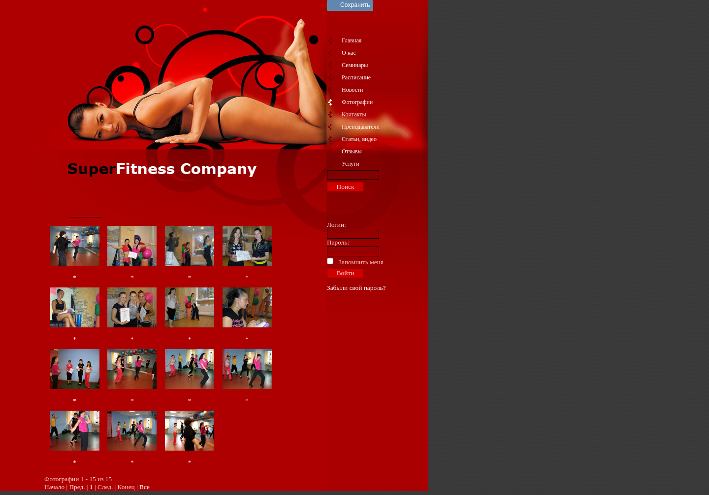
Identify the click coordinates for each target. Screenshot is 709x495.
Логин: (336, 224)
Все (144, 487)
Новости (352, 89)
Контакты (354, 114)
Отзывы (352, 151)
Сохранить (355, 4)
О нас (349, 52)
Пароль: (338, 242)
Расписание (356, 77)
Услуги (350, 163)
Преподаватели (361, 126)
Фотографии (357, 102)
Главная (351, 40)
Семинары (355, 65)
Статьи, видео (359, 139)
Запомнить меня (361, 262)
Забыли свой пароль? (356, 287)
